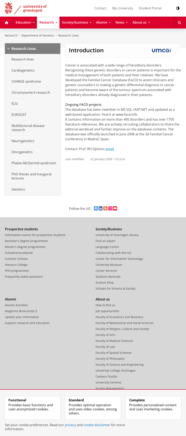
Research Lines (68, 35)
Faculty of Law (105, 347)
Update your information (22, 317)
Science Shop (105, 282)
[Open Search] (179, 23)
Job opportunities (107, 311)
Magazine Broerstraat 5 (21, 311)
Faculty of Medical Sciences (114, 341)
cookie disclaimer (96, 425)
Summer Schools (16, 259)
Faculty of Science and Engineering (120, 364)
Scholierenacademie (19, 253)
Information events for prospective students (35, 235)
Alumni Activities (16, 305)
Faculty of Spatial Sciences (114, 353)
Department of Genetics (38, 35)
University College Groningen (116, 370)
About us (103, 299)
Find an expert (105, 241)
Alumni (10, 299)
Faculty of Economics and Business (119, 317)
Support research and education (27, 323)
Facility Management (110, 388)
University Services (108, 382)
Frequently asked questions (24, 276)
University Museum (109, 265)
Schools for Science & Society (115, 288)
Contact (100, 8)
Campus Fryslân (107, 376)
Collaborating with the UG (113, 253)
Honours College (16, 265)
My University (122, 8)
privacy (70, 425)
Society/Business (109, 229)
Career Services (106, 271)
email (110, 149)
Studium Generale (108, 276)
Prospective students (21, 229)
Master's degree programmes (25, 247)
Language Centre (107, 247)
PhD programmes (17, 271)
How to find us (105, 305)
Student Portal (150, 8)
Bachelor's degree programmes (26, 241)
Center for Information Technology (119, 259)
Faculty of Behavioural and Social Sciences (125, 323)
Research (11, 35)
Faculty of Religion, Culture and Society (122, 329)
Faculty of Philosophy (110, 359)
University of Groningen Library (117, 235)
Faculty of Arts (105, 335)
